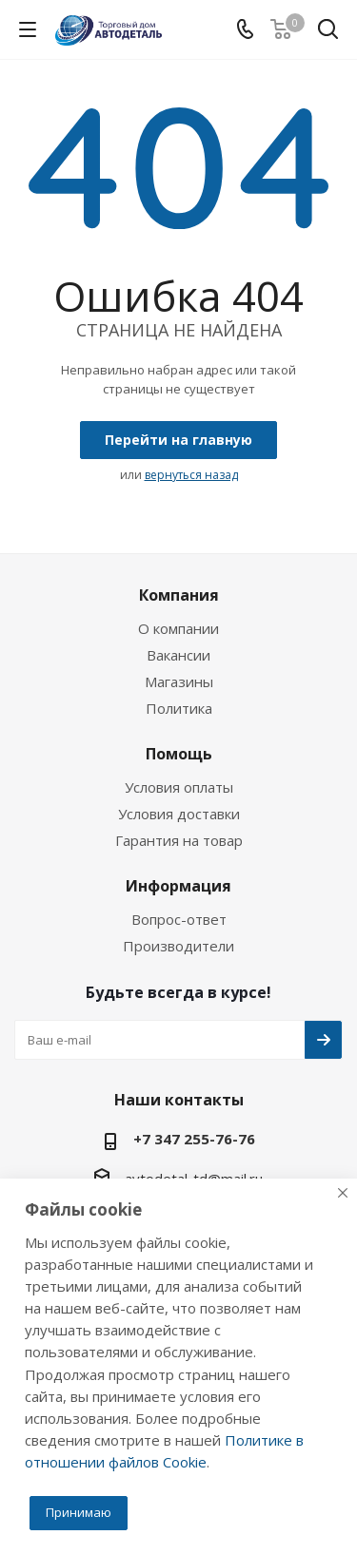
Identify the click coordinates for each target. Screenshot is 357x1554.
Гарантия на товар (179, 840)
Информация (178, 885)
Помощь (179, 753)
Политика (179, 708)
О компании (178, 628)
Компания (179, 595)
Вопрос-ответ (179, 919)
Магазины (179, 681)
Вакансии (178, 654)
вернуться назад (191, 475)
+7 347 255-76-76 (194, 1138)
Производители (178, 945)
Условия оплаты (179, 786)
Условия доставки (179, 813)
